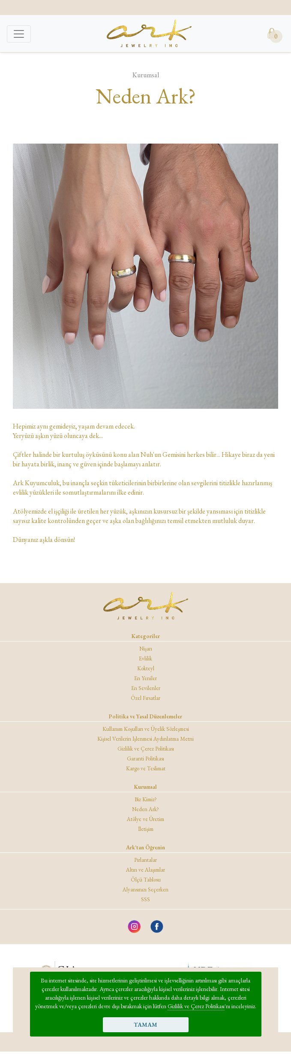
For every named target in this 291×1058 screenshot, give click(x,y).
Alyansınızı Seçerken (145, 889)
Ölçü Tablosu (146, 879)
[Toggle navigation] (19, 34)
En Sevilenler (145, 688)
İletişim (145, 829)
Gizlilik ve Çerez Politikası (196, 1006)
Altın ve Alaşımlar (145, 869)
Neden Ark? (145, 809)
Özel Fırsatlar (145, 698)
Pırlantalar (145, 859)
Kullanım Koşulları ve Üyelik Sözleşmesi (145, 729)
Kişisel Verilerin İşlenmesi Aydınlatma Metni (145, 738)
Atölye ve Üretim (145, 819)
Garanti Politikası (145, 758)
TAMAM (145, 1024)
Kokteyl (145, 668)
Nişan (145, 648)
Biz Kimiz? (146, 799)
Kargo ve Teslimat (145, 768)
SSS (145, 899)
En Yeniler (145, 678)
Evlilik (145, 658)
